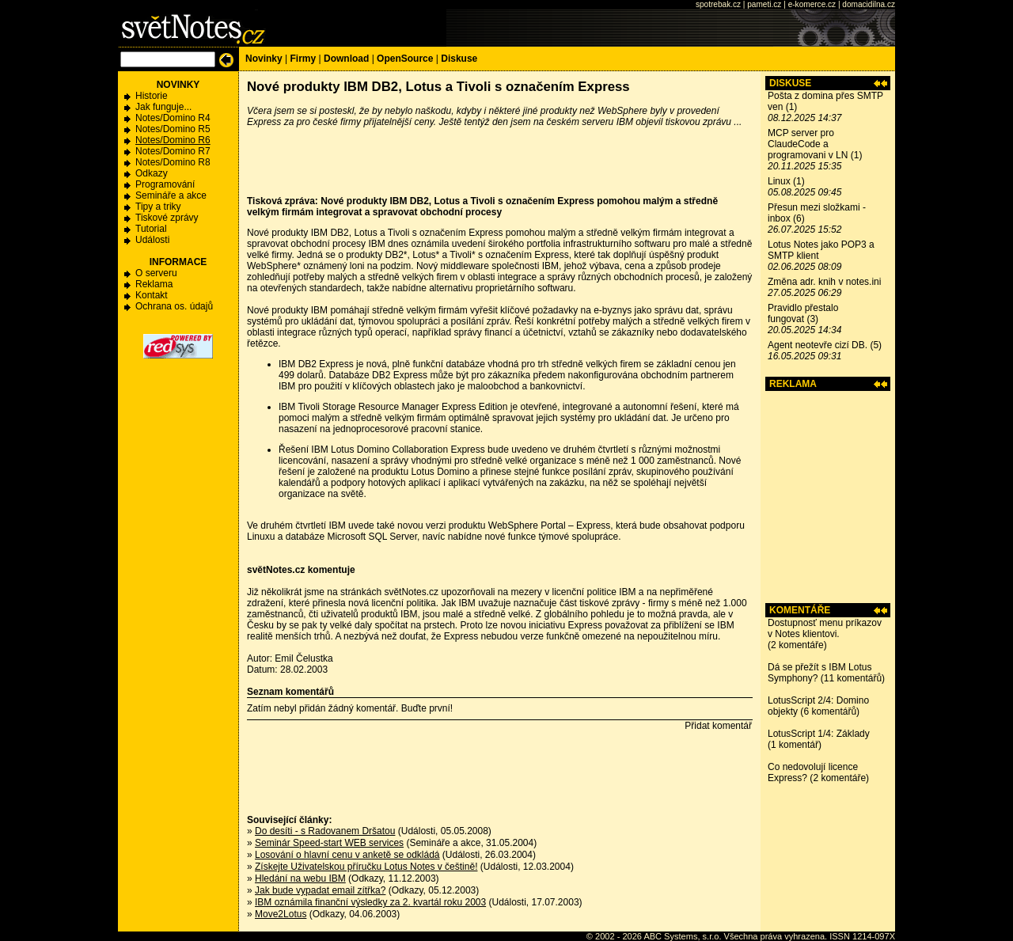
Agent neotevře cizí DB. (817, 345)
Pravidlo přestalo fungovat (803, 313)
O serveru (156, 273)
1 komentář (794, 744)
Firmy (303, 58)
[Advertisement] (827, 497)
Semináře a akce (171, 195)
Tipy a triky (158, 206)
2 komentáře (797, 645)
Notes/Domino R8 (173, 162)
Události (152, 239)
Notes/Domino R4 (173, 117)
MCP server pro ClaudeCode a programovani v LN (808, 144)
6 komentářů (829, 711)
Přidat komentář (718, 725)
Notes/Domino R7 (173, 151)
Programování (165, 184)
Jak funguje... (163, 106)
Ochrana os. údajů (174, 306)
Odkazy (151, 173)
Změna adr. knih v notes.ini (824, 281)
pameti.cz (764, 4)
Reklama (154, 284)
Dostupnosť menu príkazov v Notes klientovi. (825, 628)
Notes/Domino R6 (173, 140)
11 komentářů (853, 678)
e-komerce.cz (812, 4)
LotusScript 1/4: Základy (819, 733)
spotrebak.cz (718, 4)
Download (346, 58)
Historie (151, 95)
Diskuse (459, 58)
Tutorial (151, 228)
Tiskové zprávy (167, 217)
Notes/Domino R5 (173, 129)
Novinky (264, 58)
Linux (779, 181)
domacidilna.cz (868, 4)
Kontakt (151, 295)
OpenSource (405, 58)
